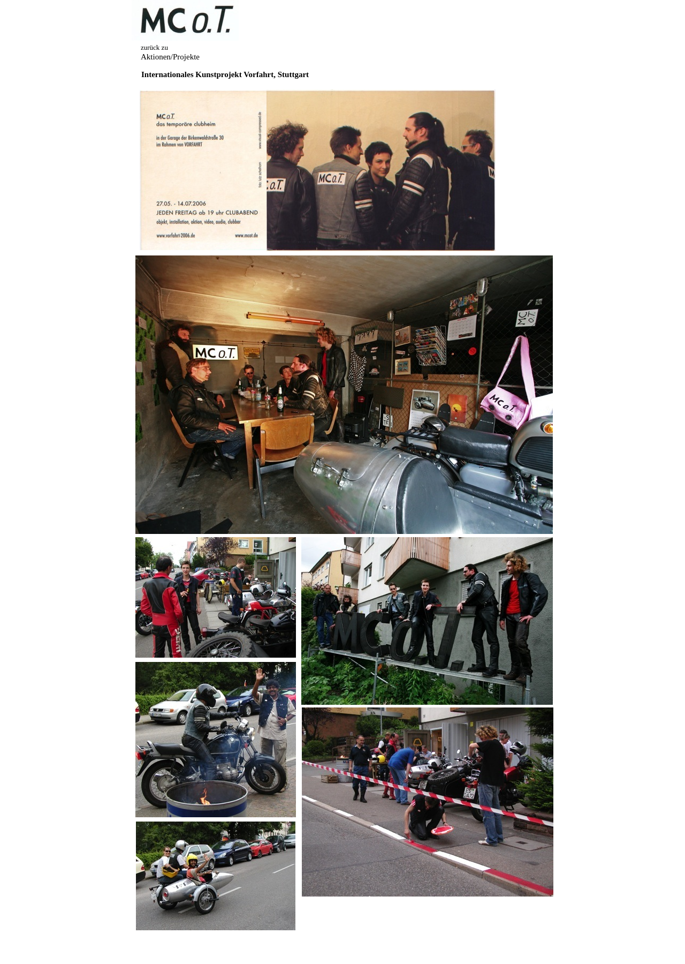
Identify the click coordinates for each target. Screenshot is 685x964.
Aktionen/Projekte (170, 56)
